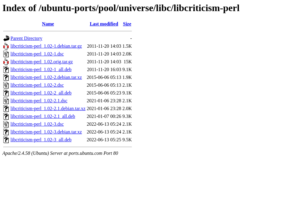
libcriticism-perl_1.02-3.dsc (37, 124)
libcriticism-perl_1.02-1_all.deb (41, 69)
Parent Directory (26, 38)
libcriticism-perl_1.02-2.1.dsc (38, 100)
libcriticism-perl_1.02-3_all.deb (41, 139)
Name (48, 23)
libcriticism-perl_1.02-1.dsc (37, 53)
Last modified (104, 23)
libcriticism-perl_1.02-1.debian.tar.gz (46, 46)
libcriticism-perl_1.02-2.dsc (37, 85)
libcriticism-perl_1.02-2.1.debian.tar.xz (47, 108)
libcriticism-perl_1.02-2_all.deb (41, 92)
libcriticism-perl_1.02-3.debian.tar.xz (46, 131)
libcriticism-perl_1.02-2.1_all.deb (42, 116)
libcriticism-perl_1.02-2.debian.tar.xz (46, 77)
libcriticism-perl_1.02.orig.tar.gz (41, 61)
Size (127, 23)
